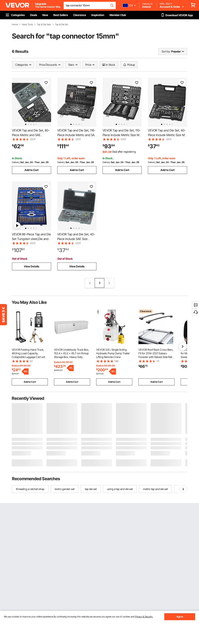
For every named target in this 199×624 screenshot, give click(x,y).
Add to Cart (31, 170)
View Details (31, 266)
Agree (179, 616)
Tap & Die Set (61, 24)
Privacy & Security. (144, 616)
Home (15, 24)
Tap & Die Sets (44, 24)
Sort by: (166, 51)
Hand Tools (27, 24)
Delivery (16, 162)
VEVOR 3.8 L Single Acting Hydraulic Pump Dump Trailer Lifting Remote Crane (113, 353)
